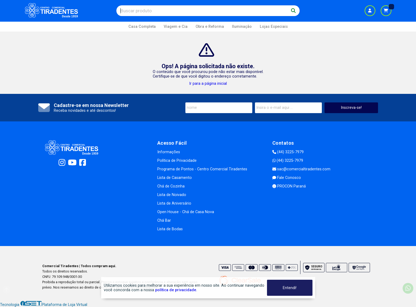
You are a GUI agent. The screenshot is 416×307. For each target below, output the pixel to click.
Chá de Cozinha (171, 186)
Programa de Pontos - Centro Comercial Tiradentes (202, 169)
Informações (168, 152)
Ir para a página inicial (208, 83)
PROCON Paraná (289, 186)
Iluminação (242, 26)
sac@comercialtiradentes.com (301, 169)
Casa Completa (142, 26)
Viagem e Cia (176, 26)
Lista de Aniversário (174, 203)
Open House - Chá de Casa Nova (185, 212)
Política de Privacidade (177, 160)
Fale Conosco (286, 177)
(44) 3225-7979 (288, 152)
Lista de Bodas (170, 229)
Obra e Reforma (210, 26)
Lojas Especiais (274, 26)
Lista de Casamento (174, 177)
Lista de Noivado (171, 195)
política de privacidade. (176, 290)
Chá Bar (164, 220)
